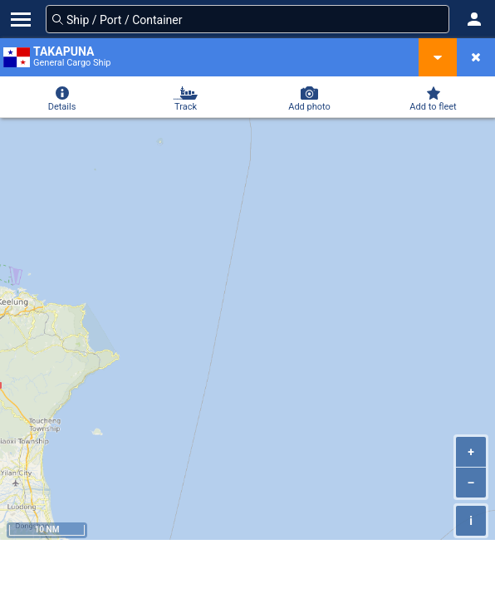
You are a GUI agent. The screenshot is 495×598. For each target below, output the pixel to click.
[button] (474, 19)
